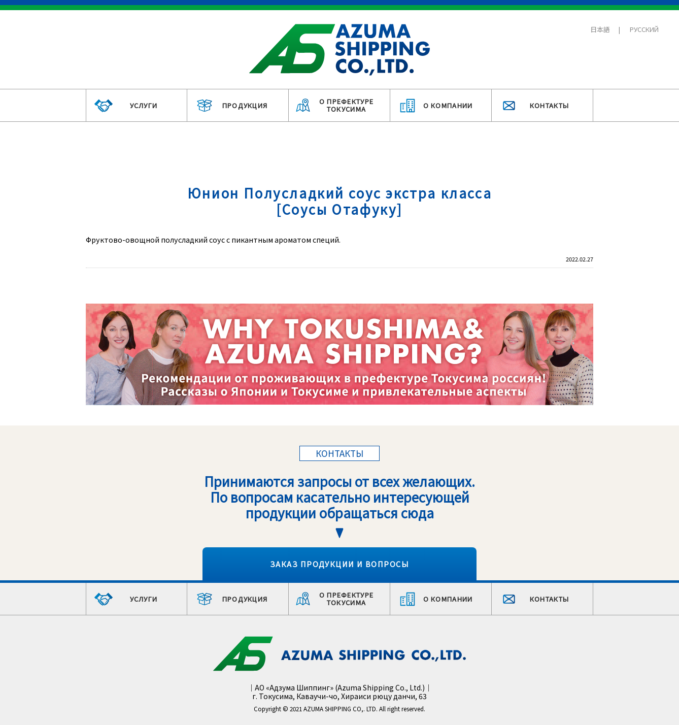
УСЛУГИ (144, 105)
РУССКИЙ (644, 29)
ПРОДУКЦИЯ (245, 105)
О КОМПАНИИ (448, 105)
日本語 (600, 29)
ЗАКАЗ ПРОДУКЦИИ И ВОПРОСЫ (339, 563)
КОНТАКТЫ (549, 105)
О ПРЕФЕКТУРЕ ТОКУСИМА (346, 105)
